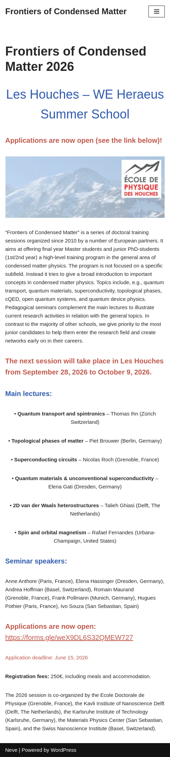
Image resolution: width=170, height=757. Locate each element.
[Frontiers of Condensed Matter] (66, 11)
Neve (11, 750)
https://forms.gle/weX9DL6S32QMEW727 (69, 637)
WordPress (63, 750)
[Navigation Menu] (156, 11)
